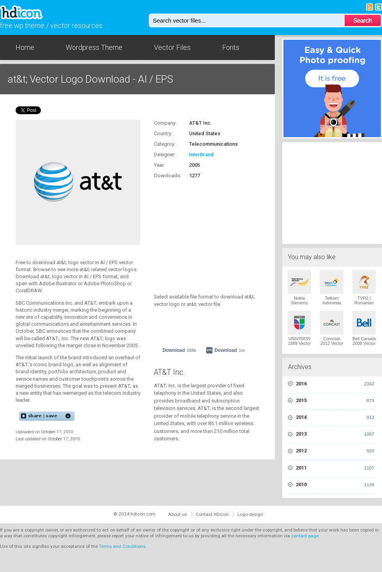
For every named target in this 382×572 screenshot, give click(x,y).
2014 (335, 417)
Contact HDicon (212, 514)
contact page (304, 535)
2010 (335, 484)
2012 (335, 450)
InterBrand (201, 154)
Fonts (230, 47)
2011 (335, 467)
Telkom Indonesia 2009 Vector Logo (331, 305)
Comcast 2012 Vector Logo (331, 343)
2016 (335, 383)
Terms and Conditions (122, 546)
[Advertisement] (332, 192)
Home (25, 47)
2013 (335, 434)
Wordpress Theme (94, 47)
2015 (335, 400)
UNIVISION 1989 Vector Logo (299, 343)
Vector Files (172, 47)
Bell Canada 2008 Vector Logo (364, 343)
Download (179, 350)
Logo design (250, 514)
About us (177, 514)
